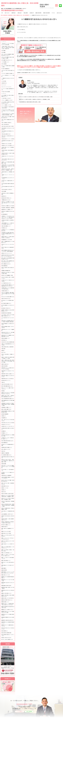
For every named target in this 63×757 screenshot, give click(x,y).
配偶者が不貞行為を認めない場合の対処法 (8, 516)
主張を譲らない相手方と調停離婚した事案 (8, 194)
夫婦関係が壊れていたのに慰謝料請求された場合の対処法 (8, 288)
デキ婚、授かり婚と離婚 (6, 91)
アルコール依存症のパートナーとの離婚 (8, 76)
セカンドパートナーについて (6, 86)
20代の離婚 (3, 50)
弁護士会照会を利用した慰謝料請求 (8, 346)
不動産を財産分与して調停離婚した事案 (8, 172)
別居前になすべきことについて (7, 253)
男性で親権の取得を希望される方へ (8, 440)
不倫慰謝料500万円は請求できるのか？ (7, 141)
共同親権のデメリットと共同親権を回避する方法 (8, 230)
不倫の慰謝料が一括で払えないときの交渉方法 (8, 129)
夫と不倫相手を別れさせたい (6, 283)
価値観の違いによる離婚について (7, 209)
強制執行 (3, 350)
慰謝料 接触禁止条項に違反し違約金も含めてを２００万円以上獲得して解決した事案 (8, 361)
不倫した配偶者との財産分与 (6, 122)
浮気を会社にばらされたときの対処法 (8, 422)
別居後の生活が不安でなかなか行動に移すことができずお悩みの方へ (8, 256)
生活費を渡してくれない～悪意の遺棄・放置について (8, 438)
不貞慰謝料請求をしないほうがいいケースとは (8, 178)
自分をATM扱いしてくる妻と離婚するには (8, 470)
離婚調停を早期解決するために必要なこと (8, 618)
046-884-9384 (44, 5)
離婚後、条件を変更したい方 (6, 593)
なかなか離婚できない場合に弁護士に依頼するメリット (8, 96)
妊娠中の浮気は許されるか (6, 298)
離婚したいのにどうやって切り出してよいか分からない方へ (8, 539)
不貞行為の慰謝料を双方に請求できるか (8, 187)
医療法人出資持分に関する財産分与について (8, 268)
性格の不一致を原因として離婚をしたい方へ (8, 355)
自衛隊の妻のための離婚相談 (6, 475)
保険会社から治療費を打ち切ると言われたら (8, 212)
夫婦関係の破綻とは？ (5, 290)
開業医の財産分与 (5, 526)
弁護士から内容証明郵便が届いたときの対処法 (8, 344)
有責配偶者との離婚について (6, 407)
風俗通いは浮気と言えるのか (6, 637)
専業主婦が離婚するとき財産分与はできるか (8, 324)
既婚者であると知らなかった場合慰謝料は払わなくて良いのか (8, 393)
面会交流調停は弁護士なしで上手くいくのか (8, 635)
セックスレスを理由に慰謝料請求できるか (8, 89)
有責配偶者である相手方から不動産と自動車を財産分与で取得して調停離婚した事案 (8, 404)
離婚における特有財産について (7, 552)
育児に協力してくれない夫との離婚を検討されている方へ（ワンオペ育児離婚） (8, 466)
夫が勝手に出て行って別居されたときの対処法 (8, 281)
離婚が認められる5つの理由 (6, 533)
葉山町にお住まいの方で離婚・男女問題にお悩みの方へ (8, 481)
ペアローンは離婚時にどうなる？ (7, 100)
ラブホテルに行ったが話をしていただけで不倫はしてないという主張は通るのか (8, 110)
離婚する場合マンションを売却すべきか (8, 544)
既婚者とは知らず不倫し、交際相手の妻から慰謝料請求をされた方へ (8, 396)
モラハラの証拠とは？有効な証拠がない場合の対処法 (8, 107)
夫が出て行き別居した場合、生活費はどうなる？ (8, 278)
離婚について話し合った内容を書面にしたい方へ (8, 558)
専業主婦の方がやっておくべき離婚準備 (8, 330)
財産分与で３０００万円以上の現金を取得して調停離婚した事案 (8, 499)
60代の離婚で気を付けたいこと (7, 60)
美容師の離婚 (4, 463)
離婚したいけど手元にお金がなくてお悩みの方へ (8, 536)
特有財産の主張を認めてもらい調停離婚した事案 (8, 435)
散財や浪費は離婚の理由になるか (7, 386)
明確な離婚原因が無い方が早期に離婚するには (8, 401)
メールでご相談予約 (19, 711)
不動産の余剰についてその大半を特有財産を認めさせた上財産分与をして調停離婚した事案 (8, 166)
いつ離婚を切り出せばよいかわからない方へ (8, 79)
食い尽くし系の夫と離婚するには (7, 639)
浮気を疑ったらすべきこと (6, 424)
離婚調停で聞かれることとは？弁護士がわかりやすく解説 (8, 612)
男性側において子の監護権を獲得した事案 (8, 445)
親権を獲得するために (5, 486)
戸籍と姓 (3, 382)
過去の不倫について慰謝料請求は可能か (8, 512)
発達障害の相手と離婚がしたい (7, 447)
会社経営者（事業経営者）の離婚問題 (8, 207)
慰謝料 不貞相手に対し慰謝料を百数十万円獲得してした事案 (8, 358)
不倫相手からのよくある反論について (8, 145)
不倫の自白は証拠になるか (6, 134)
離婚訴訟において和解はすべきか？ (7, 609)
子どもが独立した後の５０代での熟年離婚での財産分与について (8, 315)
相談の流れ (3, 451)
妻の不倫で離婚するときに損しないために (8, 306)
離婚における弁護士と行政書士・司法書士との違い (8, 550)
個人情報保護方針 (5, 214)
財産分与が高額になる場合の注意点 (8, 493)
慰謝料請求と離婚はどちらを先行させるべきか (8, 376)
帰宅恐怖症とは (4, 340)
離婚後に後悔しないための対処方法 (8, 598)
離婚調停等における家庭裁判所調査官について (8, 623)
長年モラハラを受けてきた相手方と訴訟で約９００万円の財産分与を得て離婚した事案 (35, 96)
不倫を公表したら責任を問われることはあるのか (8, 136)
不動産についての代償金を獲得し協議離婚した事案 (8, 162)
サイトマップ (4, 84)
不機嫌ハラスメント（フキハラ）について (8, 175)
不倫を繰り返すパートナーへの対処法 (8, 138)
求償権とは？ (4, 415)
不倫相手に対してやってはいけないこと (8, 157)
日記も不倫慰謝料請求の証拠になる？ (8, 398)
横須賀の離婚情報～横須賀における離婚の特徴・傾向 (8, 412)
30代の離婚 (3, 52)
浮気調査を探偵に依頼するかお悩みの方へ (8, 429)
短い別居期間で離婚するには (6, 454)
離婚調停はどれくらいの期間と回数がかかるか (8, 615)
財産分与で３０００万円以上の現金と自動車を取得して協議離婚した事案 (8, 496)
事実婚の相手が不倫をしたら (6, 198)
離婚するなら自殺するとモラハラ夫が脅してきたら (8, 542)
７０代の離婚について (5, 61)
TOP (2, 12)
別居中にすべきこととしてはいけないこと (8, 245)
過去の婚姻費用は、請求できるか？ (8, 514)
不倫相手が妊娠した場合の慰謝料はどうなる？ (8, 151)
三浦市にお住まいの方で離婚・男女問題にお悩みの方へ (8, 117)
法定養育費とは (4, 417)
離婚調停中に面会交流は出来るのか (8, 620)
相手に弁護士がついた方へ (6, 449)
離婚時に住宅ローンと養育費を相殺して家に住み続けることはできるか (8, 604)
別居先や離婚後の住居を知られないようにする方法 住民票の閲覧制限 (8, 251)
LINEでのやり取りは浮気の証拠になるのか (8, 71)
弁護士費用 (26, 12)
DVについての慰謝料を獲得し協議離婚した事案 (8, 66)
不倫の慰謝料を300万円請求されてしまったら (8, 132)
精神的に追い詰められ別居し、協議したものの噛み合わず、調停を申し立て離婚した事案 (8, 460)
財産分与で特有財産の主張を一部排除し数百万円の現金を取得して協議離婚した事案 (8, 505)
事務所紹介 (14, 12)
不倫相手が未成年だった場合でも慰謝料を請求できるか (8, 154)
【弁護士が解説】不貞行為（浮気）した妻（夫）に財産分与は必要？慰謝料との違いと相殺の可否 (8, 47)
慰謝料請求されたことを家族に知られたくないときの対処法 (8, 368)
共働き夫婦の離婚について (6, 226)
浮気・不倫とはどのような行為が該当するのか (8, 420)
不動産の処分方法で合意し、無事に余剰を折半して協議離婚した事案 (8, 169)
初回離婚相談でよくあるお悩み (7, 239)
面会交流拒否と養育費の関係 (6, 632)
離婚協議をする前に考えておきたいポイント (8, 583)
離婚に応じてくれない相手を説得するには (8, 563)
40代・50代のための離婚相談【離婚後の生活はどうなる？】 (8, 55)
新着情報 (3, 390)
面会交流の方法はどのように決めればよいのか (8, 628)
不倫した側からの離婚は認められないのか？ (8, 120)
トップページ (4, 41)
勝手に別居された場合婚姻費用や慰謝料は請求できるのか (8, 258)
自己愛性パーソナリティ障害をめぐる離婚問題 (8, 473)
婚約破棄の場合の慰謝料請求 (6, 312)
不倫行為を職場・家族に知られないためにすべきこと (8, 160)
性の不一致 (3, 352)
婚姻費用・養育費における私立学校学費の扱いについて (8, 311)
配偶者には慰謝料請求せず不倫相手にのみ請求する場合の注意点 (8, 522)
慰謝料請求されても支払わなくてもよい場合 (8, 371)
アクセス (53, 12)
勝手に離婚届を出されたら (6, 263)
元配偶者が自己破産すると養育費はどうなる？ (8, 221)
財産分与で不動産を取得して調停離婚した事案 (8, 502)
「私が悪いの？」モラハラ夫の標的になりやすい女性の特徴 (8, 44)
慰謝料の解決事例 (46, 12)
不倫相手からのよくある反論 (6, 143)
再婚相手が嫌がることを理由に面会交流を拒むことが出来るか (8, 237)
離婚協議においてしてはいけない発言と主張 (8, 580)
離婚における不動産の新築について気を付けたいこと (8, 547)
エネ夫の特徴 (4, 81)
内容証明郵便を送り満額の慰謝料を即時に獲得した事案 (29, 102)
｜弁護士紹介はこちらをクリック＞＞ (50, 92)
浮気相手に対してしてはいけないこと (8, 426)
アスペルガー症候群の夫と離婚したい (8, 73)
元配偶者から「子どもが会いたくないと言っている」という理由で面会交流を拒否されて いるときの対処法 (8, 217)
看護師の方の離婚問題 (5, 453)
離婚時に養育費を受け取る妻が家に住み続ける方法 (8, 607)
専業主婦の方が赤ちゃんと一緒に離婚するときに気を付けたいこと (8, 333)
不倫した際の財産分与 (5, 124)
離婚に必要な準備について (6, 560)
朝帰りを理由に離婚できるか (6, 409)
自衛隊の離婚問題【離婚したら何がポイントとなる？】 (8, 478)
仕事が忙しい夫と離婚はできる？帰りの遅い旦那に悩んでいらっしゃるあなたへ (8, 202)
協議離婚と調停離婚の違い (6, 270)
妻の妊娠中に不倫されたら (6, 308)
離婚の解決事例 (38, 12)
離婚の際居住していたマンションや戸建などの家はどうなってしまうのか (8, 572)
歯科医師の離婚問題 (5, 414)
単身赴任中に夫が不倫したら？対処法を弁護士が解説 (8, 273)
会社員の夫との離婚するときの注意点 (8, 205)
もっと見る (26, 119)
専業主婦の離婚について (6, 338)
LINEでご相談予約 (29, 711)
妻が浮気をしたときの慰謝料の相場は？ (8, 301)
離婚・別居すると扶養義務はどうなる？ (8, 529)
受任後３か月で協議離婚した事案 (7, 275)
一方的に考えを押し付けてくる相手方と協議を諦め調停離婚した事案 (8, 114)
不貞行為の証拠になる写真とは (7, 189)
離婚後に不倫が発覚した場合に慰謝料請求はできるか (8, 596)
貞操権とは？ (4, 489)
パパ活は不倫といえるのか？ (6, 98)
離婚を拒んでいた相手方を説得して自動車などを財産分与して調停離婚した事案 (34, 99)
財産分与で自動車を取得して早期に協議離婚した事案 (8, 509)
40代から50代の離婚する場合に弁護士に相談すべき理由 (8, 58)
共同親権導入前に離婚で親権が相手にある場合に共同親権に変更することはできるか (8, 233)
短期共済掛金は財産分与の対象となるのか (8, 457)
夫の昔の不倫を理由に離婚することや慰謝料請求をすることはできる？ (8, 285)
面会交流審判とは (5, 630)
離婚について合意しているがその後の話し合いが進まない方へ (8, 555)
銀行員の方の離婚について (6, 524)
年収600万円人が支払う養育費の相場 (8, 342)
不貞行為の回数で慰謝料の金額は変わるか (8, 184)
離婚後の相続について (5, 601)
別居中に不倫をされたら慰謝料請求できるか (8, 248)
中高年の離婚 (4, 191)
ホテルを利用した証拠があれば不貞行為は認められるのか (8, 102)
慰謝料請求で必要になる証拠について (8, 373)
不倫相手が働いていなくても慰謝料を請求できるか (8, 148)
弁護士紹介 (20, 12)
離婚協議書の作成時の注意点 (6, 585)
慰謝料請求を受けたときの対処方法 (8, 378)
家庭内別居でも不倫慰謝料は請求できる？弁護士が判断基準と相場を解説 (8, 321)
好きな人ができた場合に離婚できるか (8, 296)
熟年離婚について (5, 432)
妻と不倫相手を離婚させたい (6, 303)
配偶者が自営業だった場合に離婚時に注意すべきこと (8, 519)
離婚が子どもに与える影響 (6, 531)
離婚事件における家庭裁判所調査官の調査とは (8, 577)
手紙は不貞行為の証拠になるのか (7, 384)
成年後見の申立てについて (6, 380)
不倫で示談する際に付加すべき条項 (8, 126)
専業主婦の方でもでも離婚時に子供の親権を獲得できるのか (8, 336)
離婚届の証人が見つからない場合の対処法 (8, 591)
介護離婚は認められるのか (6, 199)
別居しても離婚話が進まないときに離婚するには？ (8, 242)
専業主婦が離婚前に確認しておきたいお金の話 (8, 327)
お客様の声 (32, 12)
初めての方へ (7, 12)
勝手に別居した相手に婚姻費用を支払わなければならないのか (8, 261)
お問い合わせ (59, 12)
